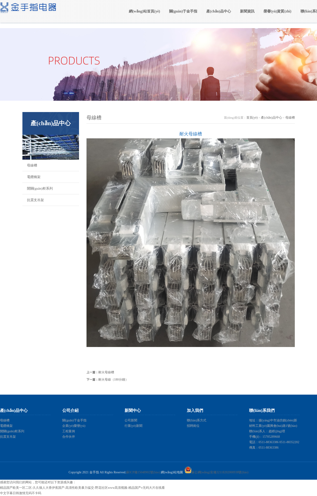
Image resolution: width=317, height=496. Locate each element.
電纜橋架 (34, 177)
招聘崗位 (193, 426)
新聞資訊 (247, 11)
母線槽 (32, 165)
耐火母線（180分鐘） (113, 379)
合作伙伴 (68, 436)
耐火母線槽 (106, 372)
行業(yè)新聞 (133, 426)
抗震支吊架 (35, 200)
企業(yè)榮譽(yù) (73, 426)
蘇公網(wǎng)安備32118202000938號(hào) (216, 472)
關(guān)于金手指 (183, 11)
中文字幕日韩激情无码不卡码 (20, 493)
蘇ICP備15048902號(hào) (143, 472)
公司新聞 (131, 420)
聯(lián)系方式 (196, 420)
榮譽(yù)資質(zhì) (277, 11)
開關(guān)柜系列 (40, 188)
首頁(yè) (252, 117)
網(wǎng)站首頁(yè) (144, 11)
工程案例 (68, 431)
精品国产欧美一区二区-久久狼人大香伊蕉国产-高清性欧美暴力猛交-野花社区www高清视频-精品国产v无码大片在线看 (82, 487)
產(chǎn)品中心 (218, 11)
